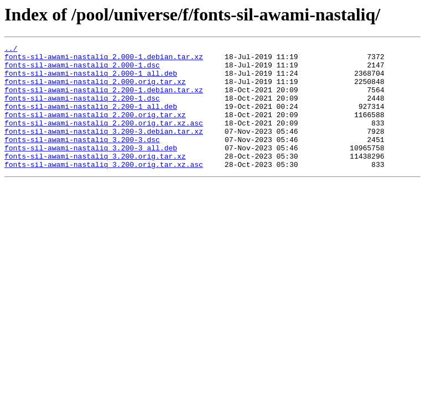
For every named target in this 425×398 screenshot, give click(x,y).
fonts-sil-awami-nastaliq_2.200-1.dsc (82, 109)
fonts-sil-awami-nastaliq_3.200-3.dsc (82, 159)
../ (10, 50)
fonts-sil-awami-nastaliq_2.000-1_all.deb (90, 80)
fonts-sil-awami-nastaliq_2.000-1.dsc (82, 70)
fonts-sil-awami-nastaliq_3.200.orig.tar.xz (95, 179)
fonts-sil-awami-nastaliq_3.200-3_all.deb (90, 169)
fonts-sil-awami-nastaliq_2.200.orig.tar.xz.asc (103, 139)
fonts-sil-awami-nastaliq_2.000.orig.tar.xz (95, 90)
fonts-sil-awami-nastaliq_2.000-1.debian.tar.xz (103, 60)
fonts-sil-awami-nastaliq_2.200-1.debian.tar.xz (103, 99)
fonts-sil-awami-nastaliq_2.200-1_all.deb (90, 119)
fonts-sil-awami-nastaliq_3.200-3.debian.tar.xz (103, 149)
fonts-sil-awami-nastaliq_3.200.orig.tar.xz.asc (103, 189)
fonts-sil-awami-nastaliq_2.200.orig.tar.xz (95, 129)
